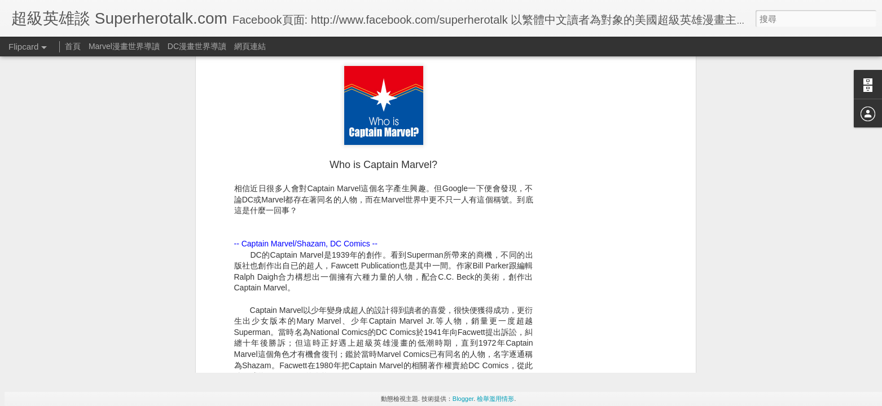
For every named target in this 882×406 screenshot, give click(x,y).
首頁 (73, 46)
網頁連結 (250, 46)
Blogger (463, 398)
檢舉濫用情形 (495, 398)
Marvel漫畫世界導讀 (124, 46)
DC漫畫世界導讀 (197, 46)
